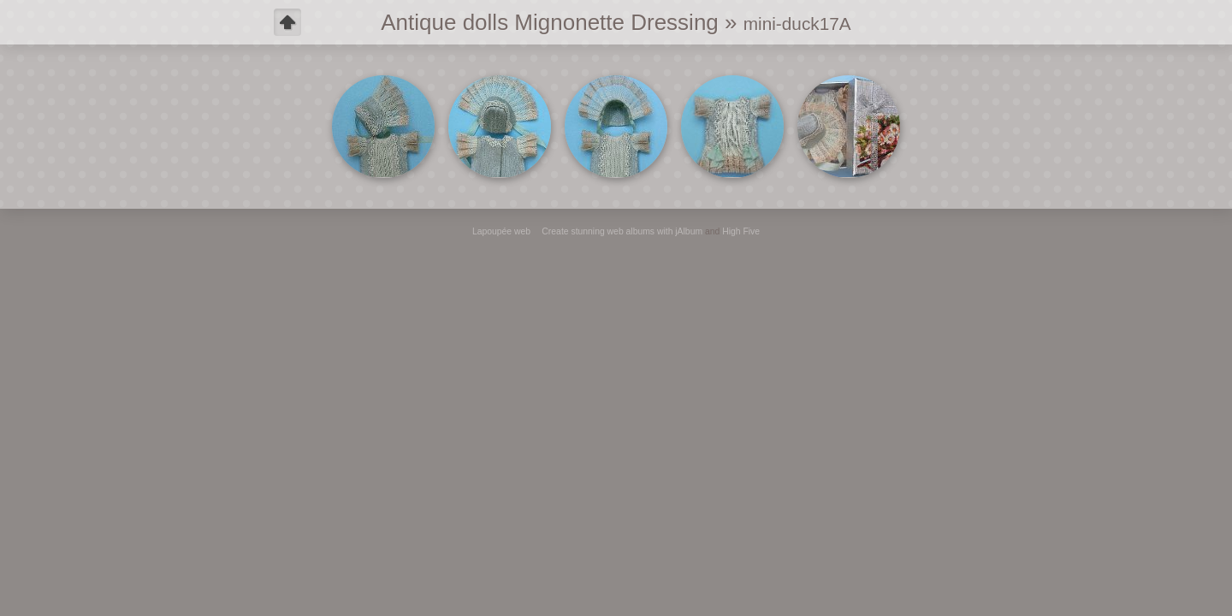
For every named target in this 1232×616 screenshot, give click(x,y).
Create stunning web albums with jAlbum (622, 231)
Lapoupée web (501, 231)
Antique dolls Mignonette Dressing (550, 22)
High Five (741, 231)
